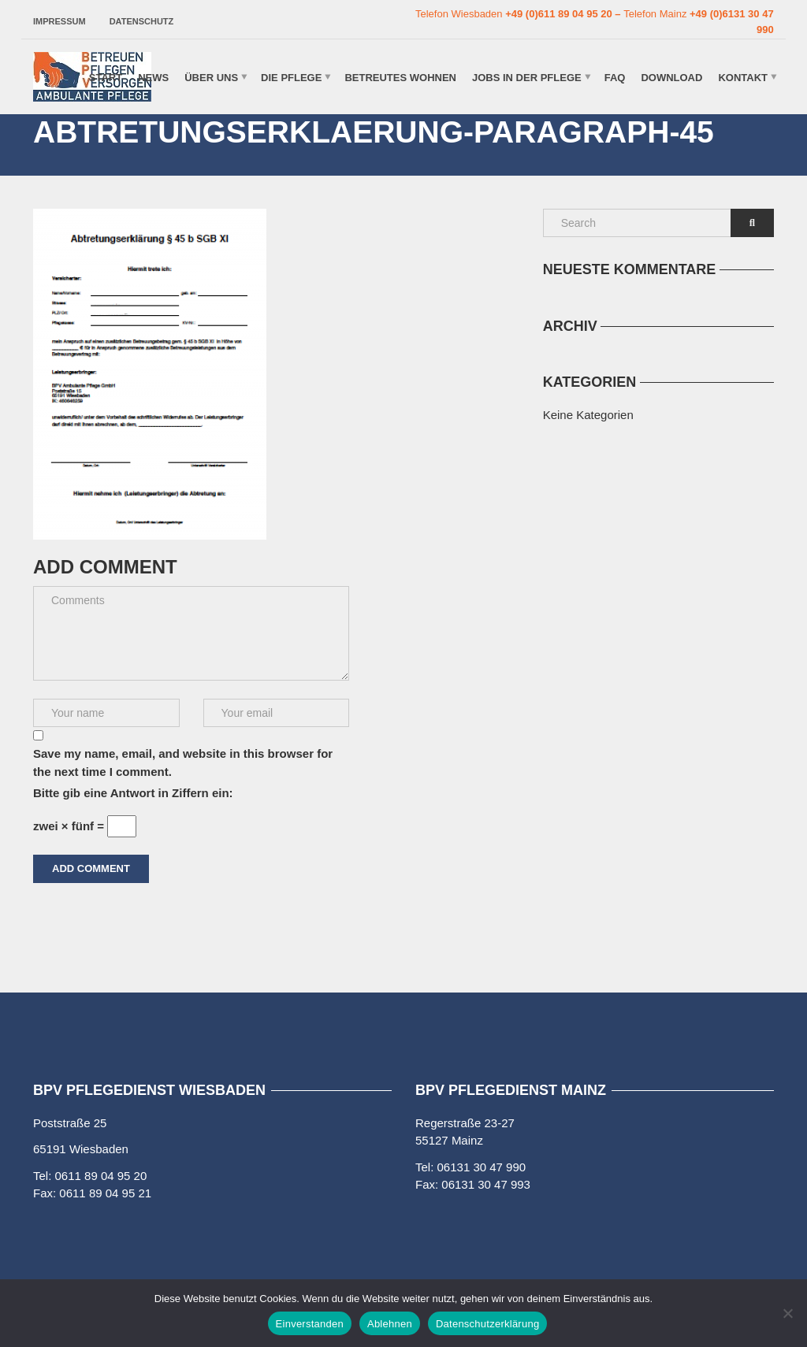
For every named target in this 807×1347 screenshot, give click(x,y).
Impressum (59, 21)
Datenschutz (142, 21)
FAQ (615, 77)
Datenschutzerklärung (487, 1324)
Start (105, 77)
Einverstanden (310, 1324)
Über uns (211, 77)
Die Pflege (291, 77)
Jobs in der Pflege (527, 77)
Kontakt (743, 77)
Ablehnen (389, 1324)
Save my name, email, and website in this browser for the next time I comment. (183, 762)
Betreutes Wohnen (400, 77)
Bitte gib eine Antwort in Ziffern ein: (133, 793)
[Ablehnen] (787, 1313)
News (153, 77)
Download (671, 77)
